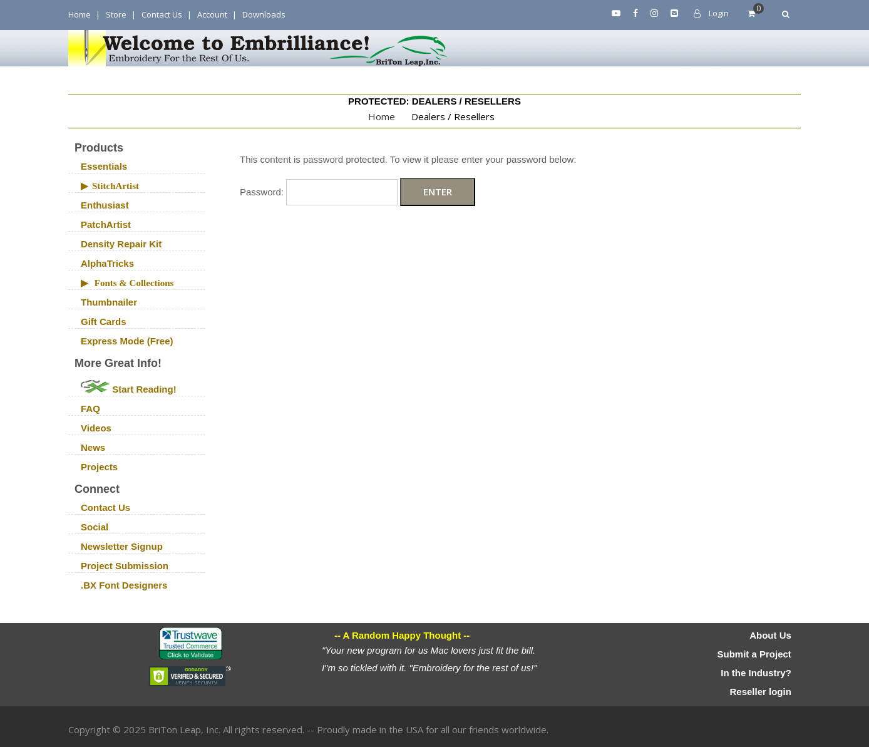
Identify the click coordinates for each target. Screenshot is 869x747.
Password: (319, 192)
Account (212, 14)
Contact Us (161, 14)
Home (79, 14)
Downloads (263, 14)
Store (116, 14)
